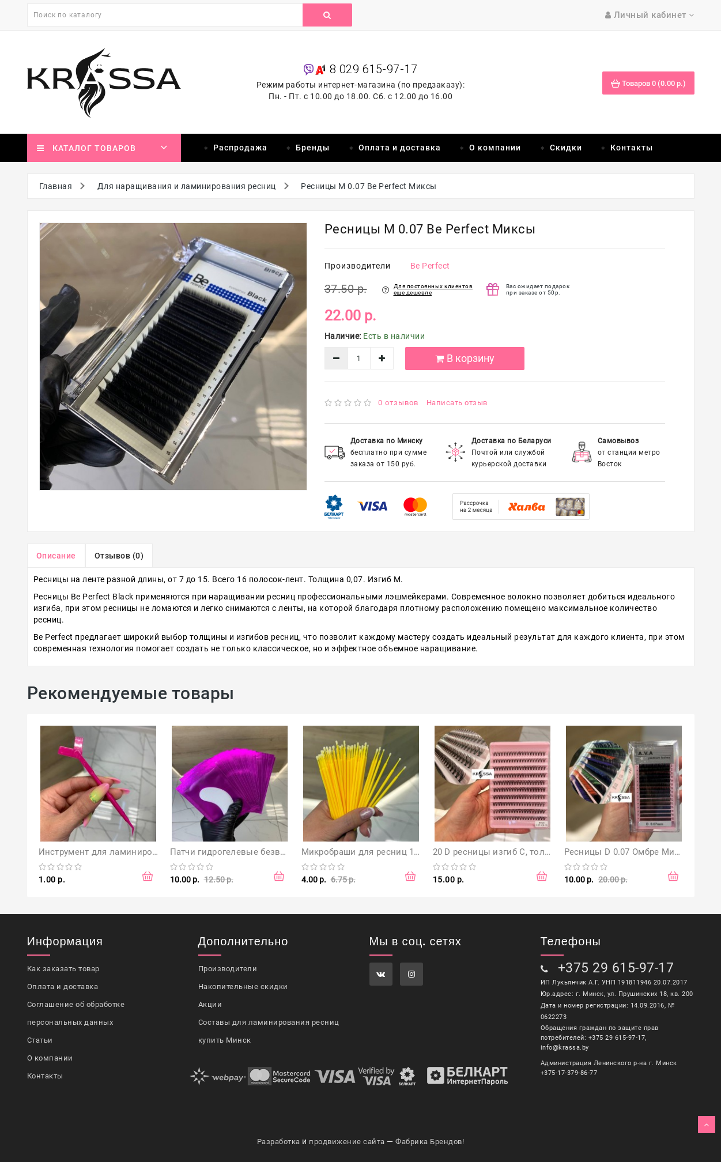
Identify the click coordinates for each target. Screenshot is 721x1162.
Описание (56, 555)
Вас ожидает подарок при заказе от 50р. (538, 289)
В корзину (464, 358)
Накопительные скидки (243, 986)
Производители (228, 968)
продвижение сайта (347, 1141)
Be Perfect (430, 265)
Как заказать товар (63, 968)
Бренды (313, 147)
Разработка (278, 1141)
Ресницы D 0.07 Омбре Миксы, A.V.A (641, 852)
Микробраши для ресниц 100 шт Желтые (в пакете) (410, 852)
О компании (495, 147)
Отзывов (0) (119, 555)
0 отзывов (398, 402)
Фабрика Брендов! (429, 1141)
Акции (210, 1004)
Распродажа (240, 147)
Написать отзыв (457, 402)
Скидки (566, 147)
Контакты (631, 147)
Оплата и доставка (399, 147)
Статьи (40, 1040)
